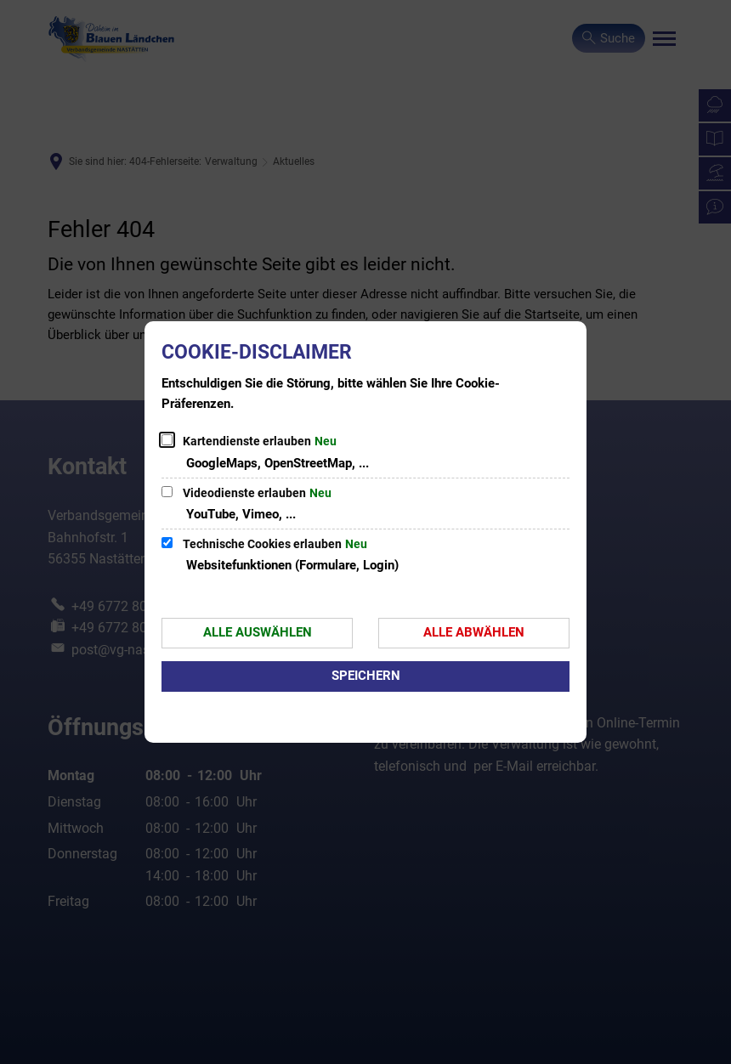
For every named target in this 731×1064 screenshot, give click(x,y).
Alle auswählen (257, 632)
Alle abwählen (473, 632)
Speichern (366, 675)
